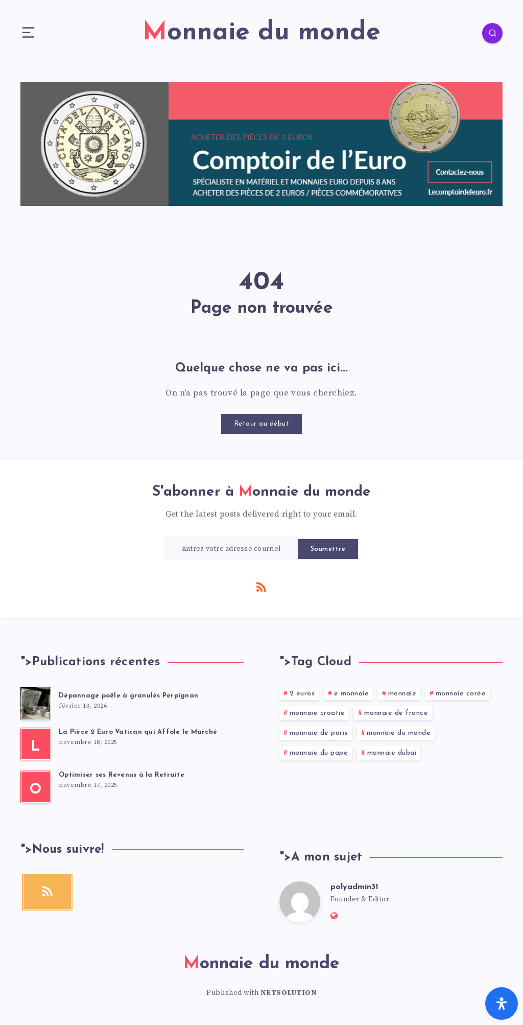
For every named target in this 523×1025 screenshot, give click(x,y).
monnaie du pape (319, 753)
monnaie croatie (317, 713)
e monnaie (351, 693)
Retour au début (262, 424)
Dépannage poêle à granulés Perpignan (128, 695)
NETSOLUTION (288, 992)
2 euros (302, 693)
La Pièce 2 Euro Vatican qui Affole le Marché (138, 732)
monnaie (402, 693)
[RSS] (261, 586)
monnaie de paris (319, 733)
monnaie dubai (392, 753)
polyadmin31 (354, 887)
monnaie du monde (399, 733)
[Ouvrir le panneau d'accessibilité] (501, 1003)
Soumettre (328, 549)
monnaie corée (461, 693)
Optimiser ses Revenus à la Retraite (121, 775)
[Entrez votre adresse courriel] (231, 548)
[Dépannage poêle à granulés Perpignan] (35, 703)
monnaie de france (396, 713)
